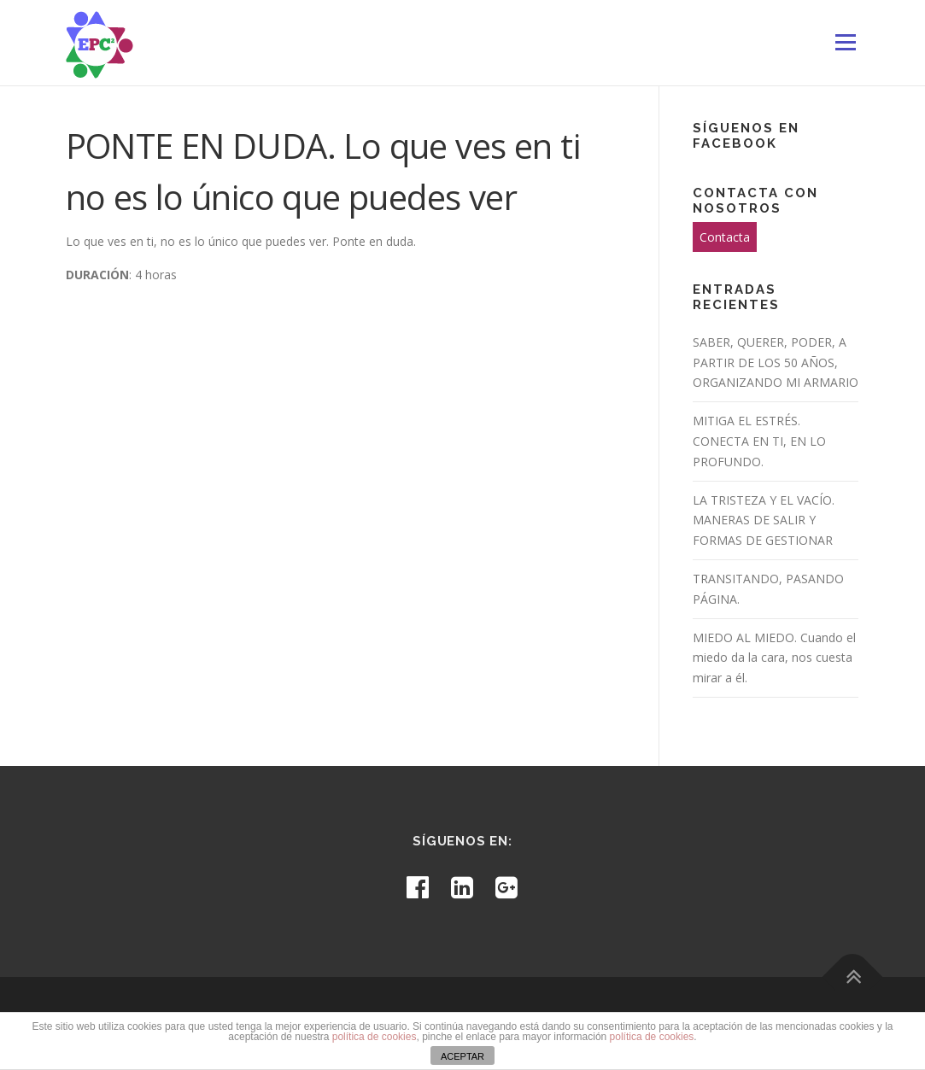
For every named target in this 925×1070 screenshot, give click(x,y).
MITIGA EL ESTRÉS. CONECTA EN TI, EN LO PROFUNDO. (759, 441)
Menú (845, 42)
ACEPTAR (462, 1056)
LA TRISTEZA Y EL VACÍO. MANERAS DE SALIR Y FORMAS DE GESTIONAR (763, 520)
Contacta (725, 237)
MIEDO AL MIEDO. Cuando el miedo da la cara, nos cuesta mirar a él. (774, 658)
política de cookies (374, 1037)
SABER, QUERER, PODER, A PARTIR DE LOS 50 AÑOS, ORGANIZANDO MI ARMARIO (775, 362)
